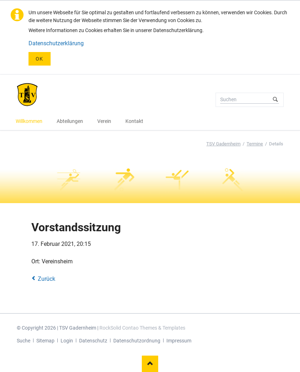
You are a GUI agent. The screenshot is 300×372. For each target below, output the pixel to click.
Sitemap (45, 340)
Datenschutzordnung (136, 340)
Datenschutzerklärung (56, 43)
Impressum (178, 340)
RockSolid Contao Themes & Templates (142, 328)
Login (67, 340)
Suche (23, 340)
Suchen (275, 100)
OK (39, 59)
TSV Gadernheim (223, 143)
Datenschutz (93, 340)
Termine (255, 143)
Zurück (46, 278)
